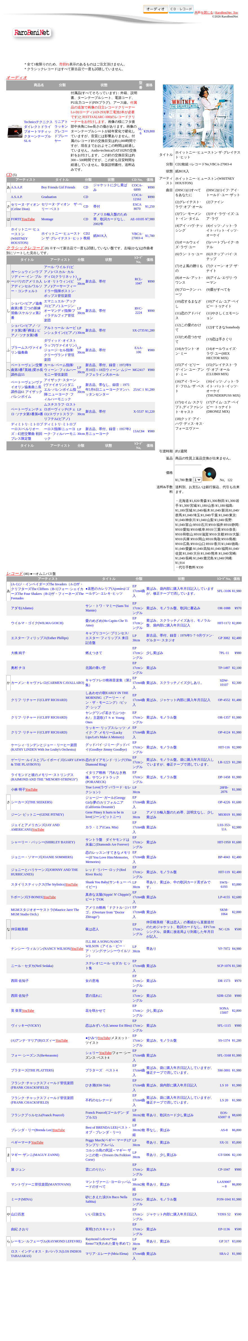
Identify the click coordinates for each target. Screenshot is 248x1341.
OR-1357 (224, 717)
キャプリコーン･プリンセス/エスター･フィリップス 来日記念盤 (107, 638)
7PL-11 (224, 653)
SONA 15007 (224, 1010)
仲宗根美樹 (19, 929)
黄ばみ (151, 668)
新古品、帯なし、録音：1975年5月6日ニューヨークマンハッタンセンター (107, 389)
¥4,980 (237, 949)
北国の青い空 (95, 668)
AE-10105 (137, 219)
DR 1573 (224, 981)
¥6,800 (237, 1130)
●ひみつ (91, 1038)
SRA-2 (224, 1254)
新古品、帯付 (95, 281)
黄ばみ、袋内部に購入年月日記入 (171, 1085)
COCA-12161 (137, 197)
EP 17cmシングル (137, 608)
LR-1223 (224, 762)
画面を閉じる (203, 12)
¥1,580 (237, 966)
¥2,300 (237, 683)
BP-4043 (224, 857)
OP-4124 (224, 732)
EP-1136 (224, 1229)
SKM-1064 (224, 912)
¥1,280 (150, 330)
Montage (47, 219)
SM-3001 (224, 1070)
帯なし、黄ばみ (158, 1130)
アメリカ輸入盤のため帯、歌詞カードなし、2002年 (110, 219)
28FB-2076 (224, 790)
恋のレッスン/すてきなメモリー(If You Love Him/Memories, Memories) (107, 857)
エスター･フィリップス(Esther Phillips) (39, 638)
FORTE (16, 219)
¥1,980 (237, 591)
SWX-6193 (224, 884)
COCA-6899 (137, 187)
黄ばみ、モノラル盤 (161, 717)
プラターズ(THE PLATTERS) (32, 1070)
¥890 (151, 187)
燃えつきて (93, 653)
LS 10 (224, 1085)
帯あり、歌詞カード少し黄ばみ (170, 1115)
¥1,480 (237, 700)
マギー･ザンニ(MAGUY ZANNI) (35, 1155)
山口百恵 (18, 1214)
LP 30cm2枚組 (138, 1115)
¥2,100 (237, 668)
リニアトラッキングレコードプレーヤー (61, 131)
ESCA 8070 (137, 207)
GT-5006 (224, 1155)
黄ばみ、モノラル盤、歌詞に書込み (173, 608)
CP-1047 (224, 1169)
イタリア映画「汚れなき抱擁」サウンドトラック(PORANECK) (105, 777)
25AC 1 (138, 390)
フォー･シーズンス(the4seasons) (34, 1055)
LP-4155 (224, 897)
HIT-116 (224, 747)
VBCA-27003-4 (137, 236)
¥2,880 (237, 912)
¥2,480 (237, 638)
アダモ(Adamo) (22, 608)
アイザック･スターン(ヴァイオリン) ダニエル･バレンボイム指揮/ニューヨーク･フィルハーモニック (60, 389)
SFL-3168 (224, 1055)
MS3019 (224, 815)
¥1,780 (150, 236)
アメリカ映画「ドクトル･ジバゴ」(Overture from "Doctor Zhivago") (108, 912)
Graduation (49, 197)
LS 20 (224, 1100)
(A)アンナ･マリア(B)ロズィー (33, 1040)
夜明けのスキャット (100, 1229)
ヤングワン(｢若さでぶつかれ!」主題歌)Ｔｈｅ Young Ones (105, 717)
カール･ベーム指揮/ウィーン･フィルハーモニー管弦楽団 (60, 370)
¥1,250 (150, 206)
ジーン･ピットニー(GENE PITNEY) (37, 815)
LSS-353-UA (224, 827)
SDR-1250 (224, 996)
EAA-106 (138, 350)
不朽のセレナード (98, 1100)
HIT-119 (224, 872)
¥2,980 (237, 747)
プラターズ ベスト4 (101, 1070)
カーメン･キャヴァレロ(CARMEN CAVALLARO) (47, 683)
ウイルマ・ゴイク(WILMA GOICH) (37, 623)
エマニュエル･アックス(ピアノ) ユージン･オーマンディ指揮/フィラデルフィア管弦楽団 (60, 310)
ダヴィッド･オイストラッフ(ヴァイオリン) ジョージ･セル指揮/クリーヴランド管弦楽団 (62, 350)
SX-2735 (138, 330)
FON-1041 (224, 1199)
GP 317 (224, 1241)
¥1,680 (237, 802)
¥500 (238, 929)
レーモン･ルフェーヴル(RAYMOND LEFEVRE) (46, 1241)
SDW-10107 (224, 683)
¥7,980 (150, 219)
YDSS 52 (224, 1214)
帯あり (151, 949)
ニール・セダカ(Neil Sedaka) (32, 966)
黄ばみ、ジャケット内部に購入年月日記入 (178, 700)
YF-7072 (224, 949)
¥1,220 (150, 411)
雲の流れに (93, 996)
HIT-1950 (224, 842)
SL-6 (140, 131)
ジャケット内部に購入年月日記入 (171, 1214)
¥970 (238, 608)
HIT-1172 (224, 623)
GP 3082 (224, 638)
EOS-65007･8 (224, 1115)
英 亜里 (16, 1011)
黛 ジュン (18, 1169)
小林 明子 (18, 789)
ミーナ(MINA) (21, 1199)
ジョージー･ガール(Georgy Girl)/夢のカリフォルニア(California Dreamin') (105, 802)
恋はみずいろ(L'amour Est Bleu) (108, 1026)
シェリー (92, 1053)
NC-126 (224, 929)
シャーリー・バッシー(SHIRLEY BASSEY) (43, 842)
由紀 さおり (20, 1229)
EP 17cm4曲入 (138, 591)
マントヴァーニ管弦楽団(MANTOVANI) (41, 1184)
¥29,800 (149, 131)
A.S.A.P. (17, 187)
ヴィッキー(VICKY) (26, 1026)
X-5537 (138, 411)
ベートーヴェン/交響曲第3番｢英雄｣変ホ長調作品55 (27, 370)
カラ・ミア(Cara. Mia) (101, 827)
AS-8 (223, 1130)
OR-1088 (224, 608)
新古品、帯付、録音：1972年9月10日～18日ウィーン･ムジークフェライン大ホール (108, 370)
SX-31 (224, 1142)
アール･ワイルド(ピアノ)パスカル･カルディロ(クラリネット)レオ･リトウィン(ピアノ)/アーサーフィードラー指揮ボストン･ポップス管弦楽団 (60, 281)
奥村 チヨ (18, 668)
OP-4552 (224, 700)
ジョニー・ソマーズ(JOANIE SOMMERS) (42, 857)
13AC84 (138, 431)
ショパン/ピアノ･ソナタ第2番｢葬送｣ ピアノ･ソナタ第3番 (26, 330)
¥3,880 (237, 884)
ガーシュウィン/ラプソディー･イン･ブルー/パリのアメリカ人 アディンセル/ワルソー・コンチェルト (26, 281)
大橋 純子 (18, 653)
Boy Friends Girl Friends (58, 187)
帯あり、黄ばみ (158, 1142)
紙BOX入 (100, 236)
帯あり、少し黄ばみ (161, 1155)
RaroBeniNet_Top (226, 12)
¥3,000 (237, 1241)
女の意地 (92, 981)
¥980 (151, 350)
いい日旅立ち (95, 1214)
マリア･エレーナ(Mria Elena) (106, 1254)
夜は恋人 (92, 929)
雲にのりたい (95, 1169)
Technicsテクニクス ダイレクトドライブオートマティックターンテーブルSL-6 (38, 131)
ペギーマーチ (21, 1142)
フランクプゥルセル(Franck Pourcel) (37, 1115)
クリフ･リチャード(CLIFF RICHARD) (39, 700)
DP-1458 (224, 777)
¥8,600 (237, 1115)
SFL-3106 (224, 591)
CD (85, 187)
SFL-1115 (224, 1026)
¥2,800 (237, 623)
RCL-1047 (138, 281)
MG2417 (138, 370)
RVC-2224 (139, 310)
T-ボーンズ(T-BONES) (27, 897)
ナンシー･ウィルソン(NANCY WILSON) (41, 949)
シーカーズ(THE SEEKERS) (31, 802)
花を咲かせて (95, 1011)
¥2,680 (237, 897)
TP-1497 (224, 668)
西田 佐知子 (20, 981)
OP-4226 (224, 802)
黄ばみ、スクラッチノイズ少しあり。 (175, 683)
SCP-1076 (224, 966)
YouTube (31, 789)
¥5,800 (237, 1142)
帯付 (96, 206)
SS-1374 (224, 1040)
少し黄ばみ (154, 653)
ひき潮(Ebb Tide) (97, 1085)
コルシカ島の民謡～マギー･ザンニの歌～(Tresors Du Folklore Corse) (108, 1155)
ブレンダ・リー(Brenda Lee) (32, 1130)
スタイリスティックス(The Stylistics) (38, 884)
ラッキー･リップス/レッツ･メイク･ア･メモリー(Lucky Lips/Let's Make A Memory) (107, 732)
